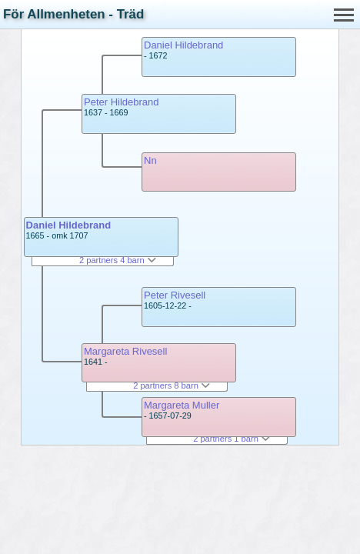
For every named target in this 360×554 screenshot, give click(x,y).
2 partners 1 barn (231, 438)
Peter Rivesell (174, 295)
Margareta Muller (181, 405)
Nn (150, 160)
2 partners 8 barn (171, 385)
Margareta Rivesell (125, 351)
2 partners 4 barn (117, 260)
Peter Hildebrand (121, 102)
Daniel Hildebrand (69, 225)
